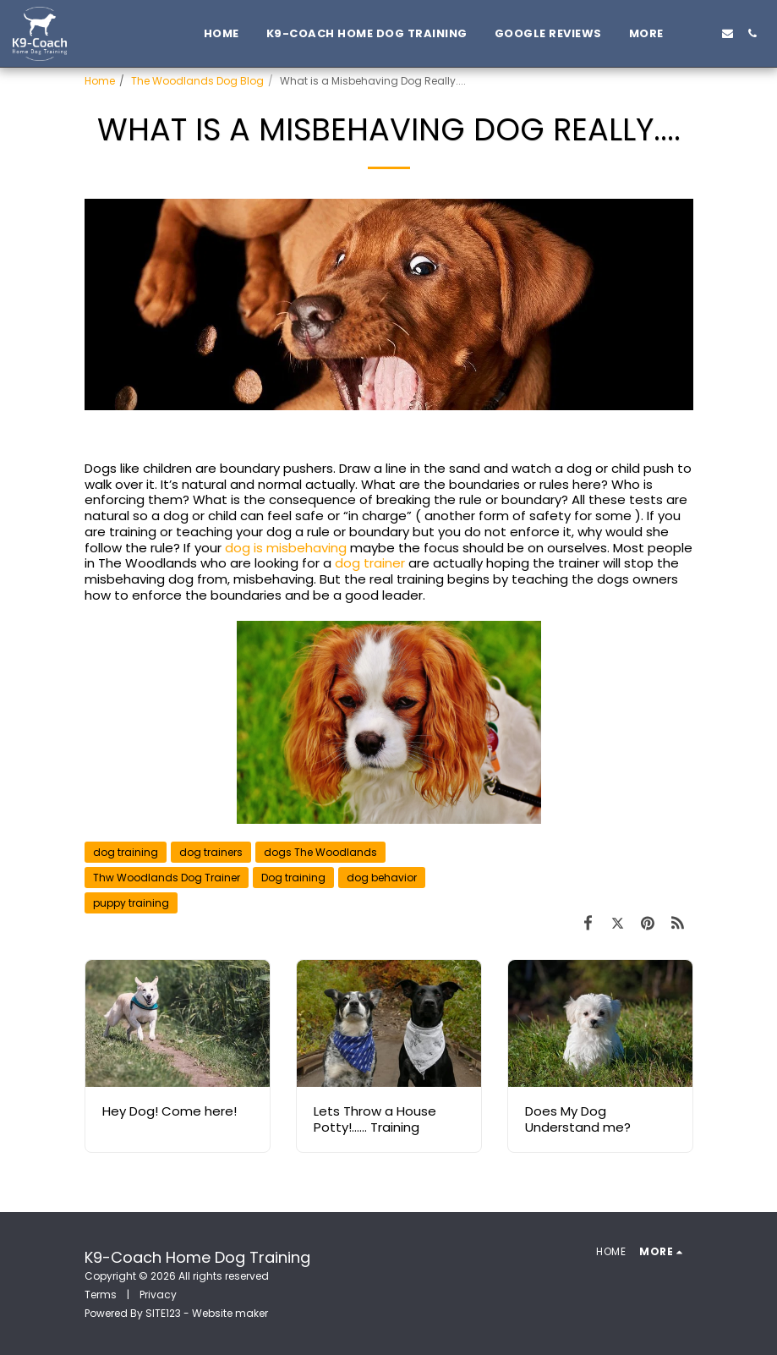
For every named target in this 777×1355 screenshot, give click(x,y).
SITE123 (163, 1313)
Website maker (230, 1313)
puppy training (131, 903)
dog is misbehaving (286, 548)
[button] (703, 33)
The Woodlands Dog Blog (197, 81)
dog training (125, 852)
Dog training (293, 877)
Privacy (158, 1294)
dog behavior (382, 877)
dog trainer (370, 563)
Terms (101, 1294)
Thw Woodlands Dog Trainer (166, 877)
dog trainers (211, 852)
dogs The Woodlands (320, 852)
